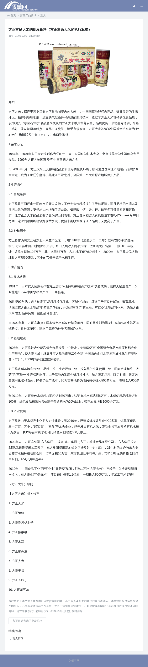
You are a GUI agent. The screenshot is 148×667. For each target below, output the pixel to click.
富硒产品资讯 (28, 15)
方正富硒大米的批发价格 (27, 620)
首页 (13, 15)
